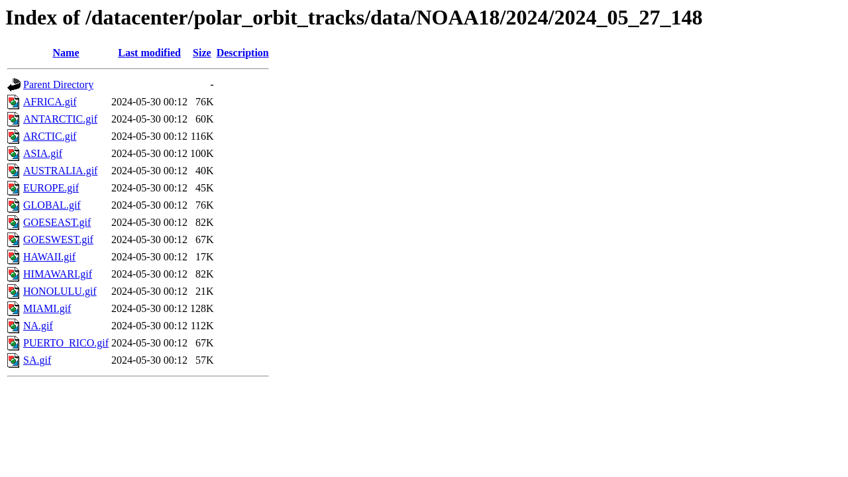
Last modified (149, 52)
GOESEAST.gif (57, 222)
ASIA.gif (42, 153)
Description (243, 52)
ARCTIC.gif (49, 136)
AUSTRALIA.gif (60, 170)
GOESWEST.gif (58, 239)
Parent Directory (58, 84)
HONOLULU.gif (60, 291)
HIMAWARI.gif (57, 274)
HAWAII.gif (49, 256)
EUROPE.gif (51, 187)
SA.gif (37, 360)
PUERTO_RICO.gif (66, 342)
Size (202, 52)
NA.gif (38, 325)
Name (66, 52)
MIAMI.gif (47, 308)
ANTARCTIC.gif (60, 119)
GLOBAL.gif (52, 205)
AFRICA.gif (49, 101)
